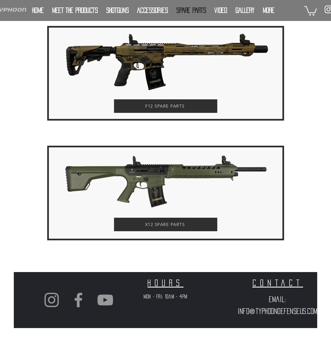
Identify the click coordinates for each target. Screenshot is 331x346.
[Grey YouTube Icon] (105, 300)
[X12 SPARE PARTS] (165, 224)
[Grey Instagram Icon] (51, 300)
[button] (310, 10)
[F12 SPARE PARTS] (165, 106)
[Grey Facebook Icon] (78, 300)
